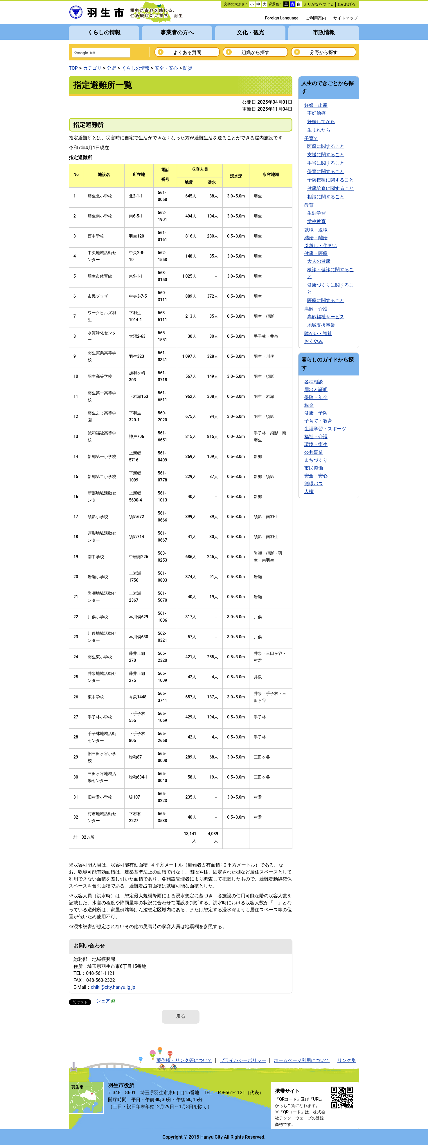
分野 (111, 68)
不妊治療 (316, 113)
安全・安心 (166, 68)
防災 (188, 68)
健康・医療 (316, 253)
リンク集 (346, 1060)
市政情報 (324, 32)
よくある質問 (187, 52)
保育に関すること (325, 171)
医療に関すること (325, 146)
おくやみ (313, 341)
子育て (311, 138)
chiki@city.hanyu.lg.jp (113, 987)
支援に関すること (325, 154)
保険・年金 (316, 397)
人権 (309, 491)
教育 (309, 205)
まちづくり (316, 460)
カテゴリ (92, 68)
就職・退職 (316, 230)
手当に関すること (325, 163)
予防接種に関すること (330, 180)
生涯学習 (316, 213)
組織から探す (255, 52)
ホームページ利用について (302, 1060)
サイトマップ (345, 18)
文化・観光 (250, 32)
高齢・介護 (316, 309)
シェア (106, 1001)
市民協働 (313, 468)
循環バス (313, 483)
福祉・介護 (316, 436)
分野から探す (324, 52)
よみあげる (346, 4)
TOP (73, 68)
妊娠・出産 (316, 105)
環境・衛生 (316, 444)
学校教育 (316, 221)
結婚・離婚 (316, 237)
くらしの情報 (104, 32)
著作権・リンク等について (184, 1060)
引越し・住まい (320, 245)
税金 (309, 405)
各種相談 (313, 381)
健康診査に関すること (330, 188)
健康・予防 (316, 413)
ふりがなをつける (319, 4)
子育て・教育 (318, 421)
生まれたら (318, 130)
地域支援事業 (321, 325)
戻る (180, 1016)
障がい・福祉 (318, 333)
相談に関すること (325, 196)
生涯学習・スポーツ (325, 429)
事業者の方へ (177, 32)
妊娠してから (321, 121)
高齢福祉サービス (325, 316)
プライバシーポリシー (243, 1060)
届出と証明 (316, 389)
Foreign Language (281, 18)
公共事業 (313, 452)
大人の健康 (318, 261)
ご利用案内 (316, 18)
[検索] (93, 53)
